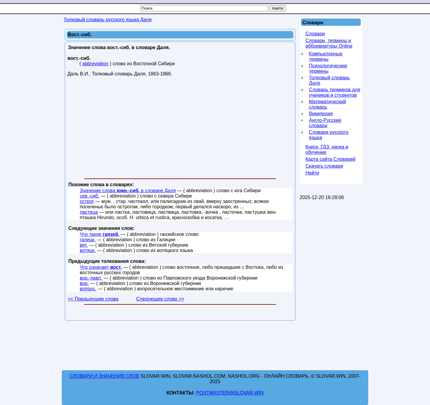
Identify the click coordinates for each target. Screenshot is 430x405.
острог (87, 201)
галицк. (88, 239)
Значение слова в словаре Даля (128, 190)
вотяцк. (88, 250)
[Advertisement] (180, 129)
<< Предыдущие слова (93, 298)
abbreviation (95, 63)
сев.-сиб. (89, 195)
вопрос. (88, 288)
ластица (89, 212)
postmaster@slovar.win (230, 392)
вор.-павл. (91, 277)
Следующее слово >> (160, 298)
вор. (84, 283)
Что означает (101, 267)
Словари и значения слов (104, 376)
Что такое (99, 234)
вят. (84, 245)
